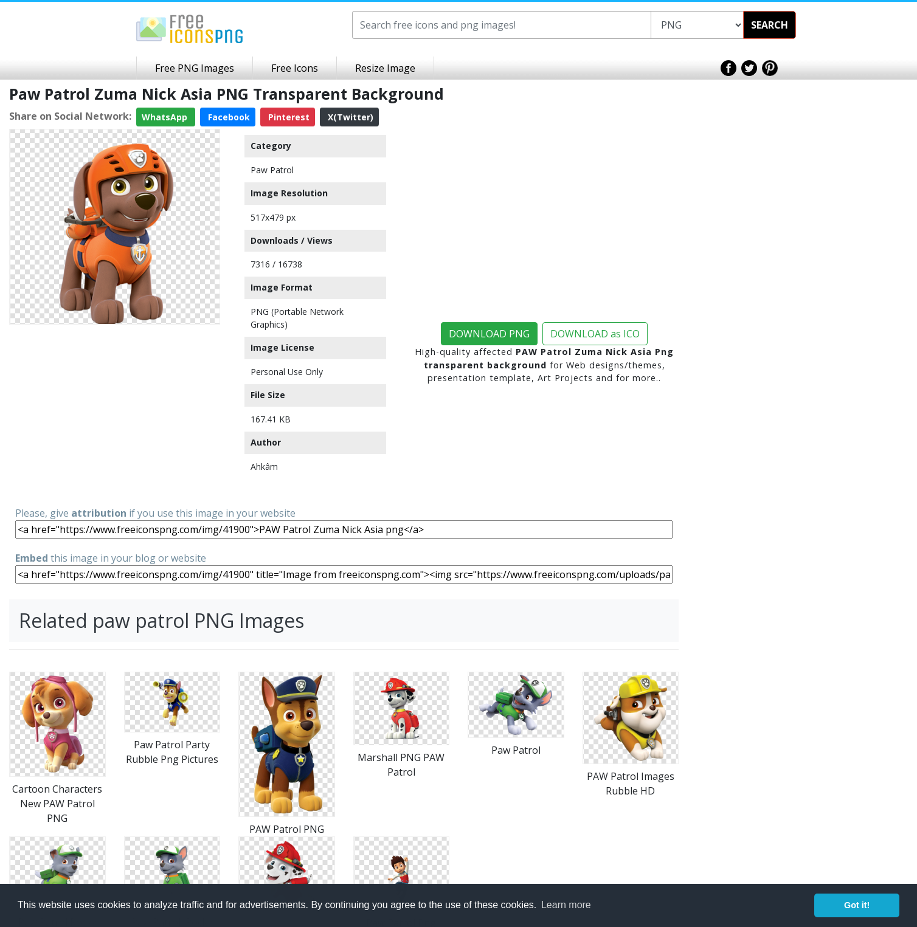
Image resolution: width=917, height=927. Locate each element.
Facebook (228, 117)
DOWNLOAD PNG (489, 333)
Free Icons (294, 68)
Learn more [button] (566, 905)
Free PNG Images (194, 68)
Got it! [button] (857, 905)
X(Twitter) (349, 117)
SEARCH (769, 25)
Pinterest (288, 117)
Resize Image (385, 68)
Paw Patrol (272, 170)
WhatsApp (166, 117)
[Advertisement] (114, 414)
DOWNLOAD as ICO (595, 333)
